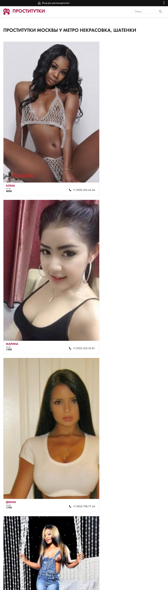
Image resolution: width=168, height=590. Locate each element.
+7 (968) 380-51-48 (146, 292)
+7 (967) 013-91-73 (65, 423)
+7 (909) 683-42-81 (146, 423)
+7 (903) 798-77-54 (65, 292)
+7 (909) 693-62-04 (65, 162)
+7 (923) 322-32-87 (146, 162)
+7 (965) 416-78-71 (65, 553)
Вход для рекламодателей (55, 3)
